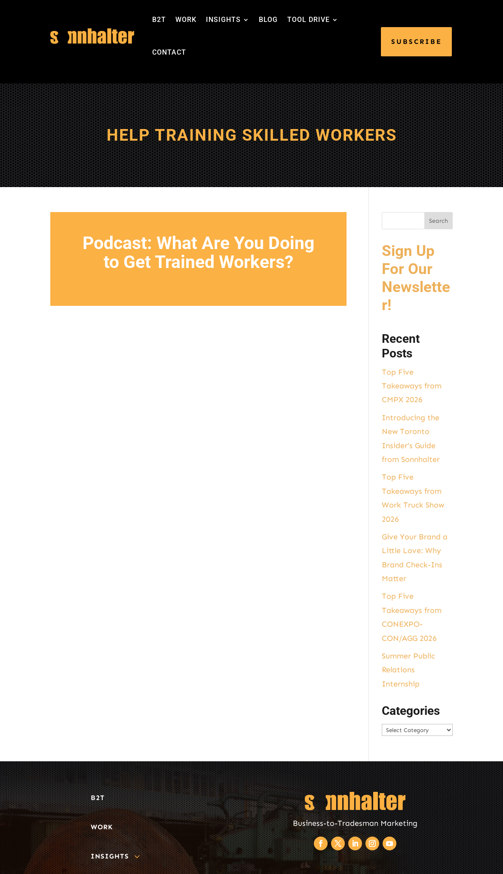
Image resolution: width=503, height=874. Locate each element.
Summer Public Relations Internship (408, 670)
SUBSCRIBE (416, 41)
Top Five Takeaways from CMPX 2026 (412, 386)
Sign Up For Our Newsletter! (416, 278)
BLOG (268, 19)
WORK (185, 19)
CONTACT (169, 52)
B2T (159, 19)
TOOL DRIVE (308, 19)
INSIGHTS (223, 19)
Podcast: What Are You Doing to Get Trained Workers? (198, 252)
